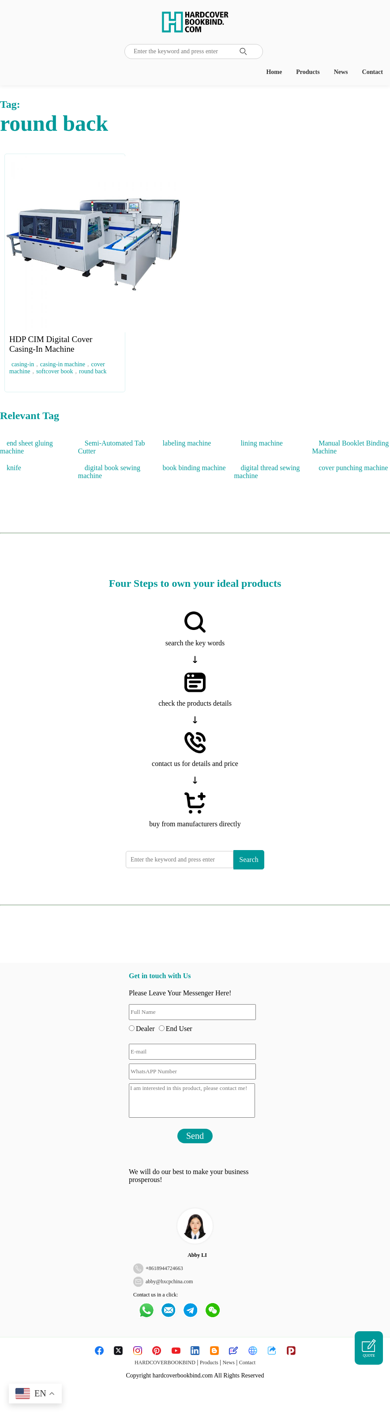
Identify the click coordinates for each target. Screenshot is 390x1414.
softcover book (54, 371)
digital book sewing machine (109, 471)
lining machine (261, 443)
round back (93, 371)
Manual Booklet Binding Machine (350, 447)
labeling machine (187, 443)
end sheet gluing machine (26, 447)
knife (14, 467)
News (341, 72)
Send (195, 1136)
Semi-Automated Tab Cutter (111, 447)
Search (249, 859)
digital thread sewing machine (267, 471)
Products (307, 72)
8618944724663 (166, 1268)
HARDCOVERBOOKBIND (165, 1362)
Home (274, 72)
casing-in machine (62, 364)
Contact (372, 72)
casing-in (22, 364)
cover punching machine (353, 467)
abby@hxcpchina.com (169, 1281)
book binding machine (194, 467)
